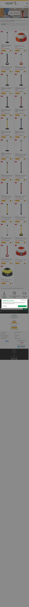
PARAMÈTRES (4, 306)
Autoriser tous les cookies (22, 306)
